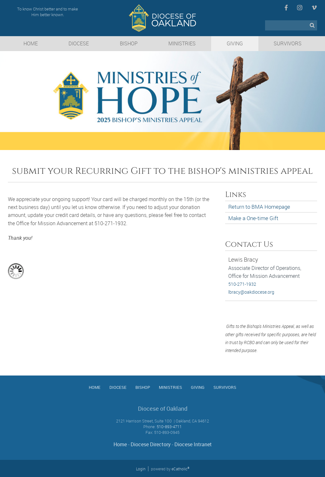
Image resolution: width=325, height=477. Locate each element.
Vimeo (314, 7)
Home (120, 444)
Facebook (286, 7)
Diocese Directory (151, 444)
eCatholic (180, 468)
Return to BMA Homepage (259, 206)
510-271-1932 (242, 284)
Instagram (299, 7)
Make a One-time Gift (253, 218)
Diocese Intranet (193, 444)
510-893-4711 (169, 426)
